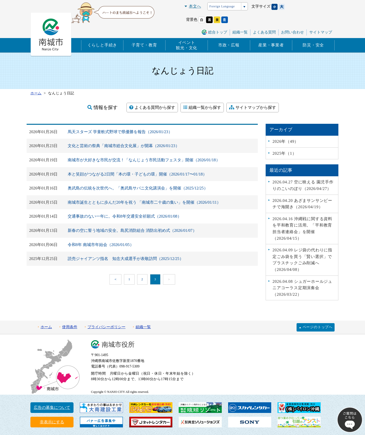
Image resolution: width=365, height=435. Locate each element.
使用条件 (69, 327)
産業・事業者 (271, 45)
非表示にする (52, 422)
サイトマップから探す (252, 107)
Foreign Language (222, 6)
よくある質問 (264, 32)
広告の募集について (52, 407)
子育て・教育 (144, 45)
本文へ (195, 6)
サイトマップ (320, 32)
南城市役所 (118, 344)
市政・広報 (229, 45)
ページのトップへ (318, 327)
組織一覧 (240, 32)
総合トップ (217, 32)
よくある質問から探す (152, 107)
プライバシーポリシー (106, 327)
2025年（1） (284, 153)
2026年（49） (285, 141)
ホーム (46, 327)
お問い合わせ (292, 32)
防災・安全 (313, 45)
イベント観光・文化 (186, 45)
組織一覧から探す (202, 107)
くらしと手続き (102, 45)
